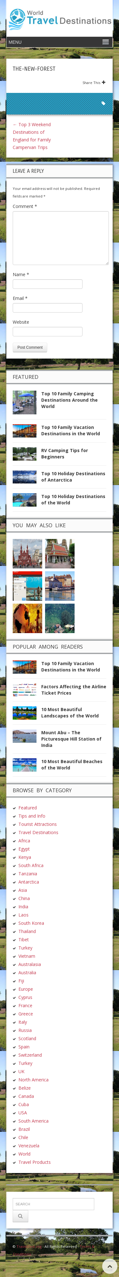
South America (33, 1121)
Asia (22, 890)
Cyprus (25, 997)
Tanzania (27, 874)
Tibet (23, 940)
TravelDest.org (29, 1246)
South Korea (31, 923)
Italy (22, 1022)
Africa (24, 841)
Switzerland (30, 1055)
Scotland (27, 1038)
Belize (24, 1088)
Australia (27, 972)
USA (22, 1113)
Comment (25, 206)
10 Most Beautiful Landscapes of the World (70, 712)
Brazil (24, 1129)
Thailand (27, 931)
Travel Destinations (38, 832)
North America (33, 1080)
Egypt (24, 849)
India (23, 907)
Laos (23, 915)
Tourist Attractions (37, 824)
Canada (26, 1096)
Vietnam (26, 956)
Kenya (24, 857)
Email (20, 298)
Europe (25, 989)
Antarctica (28, 882)
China (24, 898)
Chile (23, 1137)
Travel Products (34, 1162)
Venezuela (28, 1146)
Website (21, 322)
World (24, 1154)
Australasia (29, 964)
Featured (27, 808)
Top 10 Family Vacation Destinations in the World (70, 430)
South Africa (30, 865)
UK (21, 1071)
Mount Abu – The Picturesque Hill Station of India (71, 738)
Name (21, 274)
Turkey (25, 948)
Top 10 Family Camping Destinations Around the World (69, 400)
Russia (25, 1030)
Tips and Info (31, 816)
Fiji (21, 981)
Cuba (23, 1104)
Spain (24, 1047)
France (25, 1005)
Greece (25, 1014)
